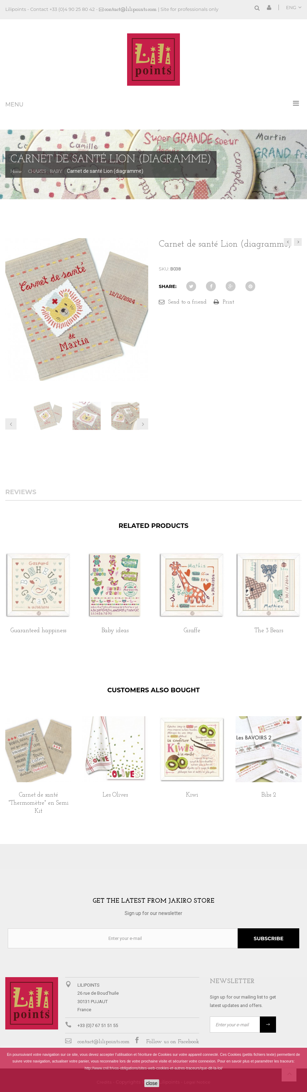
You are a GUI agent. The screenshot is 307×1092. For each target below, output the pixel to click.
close (152, 1083)
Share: (167, 286)
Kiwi (192, 795)
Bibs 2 (269, 795)
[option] (38, 600)
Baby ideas (115, 631)
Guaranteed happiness (38, 631)
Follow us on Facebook (172, 1042)
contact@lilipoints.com (131, 9)
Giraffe (192, 631)
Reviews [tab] (20, 492)
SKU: (164, 269)
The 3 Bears (269, 631)
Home (16, 171)
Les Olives (115, 795)
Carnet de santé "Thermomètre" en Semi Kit (38, 803)
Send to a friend (187, 302)
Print (228, 302)
